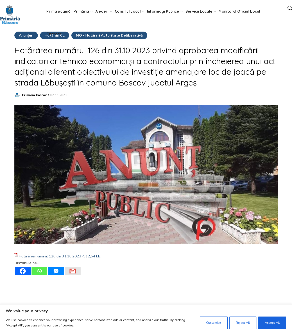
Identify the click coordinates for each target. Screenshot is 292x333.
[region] (146, 318)
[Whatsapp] (39, 271)
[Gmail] (73, 271)
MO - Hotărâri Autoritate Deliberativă (109, 35)
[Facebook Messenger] (56, 271)
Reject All (243, 323)
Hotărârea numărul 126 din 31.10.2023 (50, 256)
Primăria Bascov (34, 95)
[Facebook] (23, 271)
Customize (213, 323)
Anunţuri (26, 35)
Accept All (272, 323)
